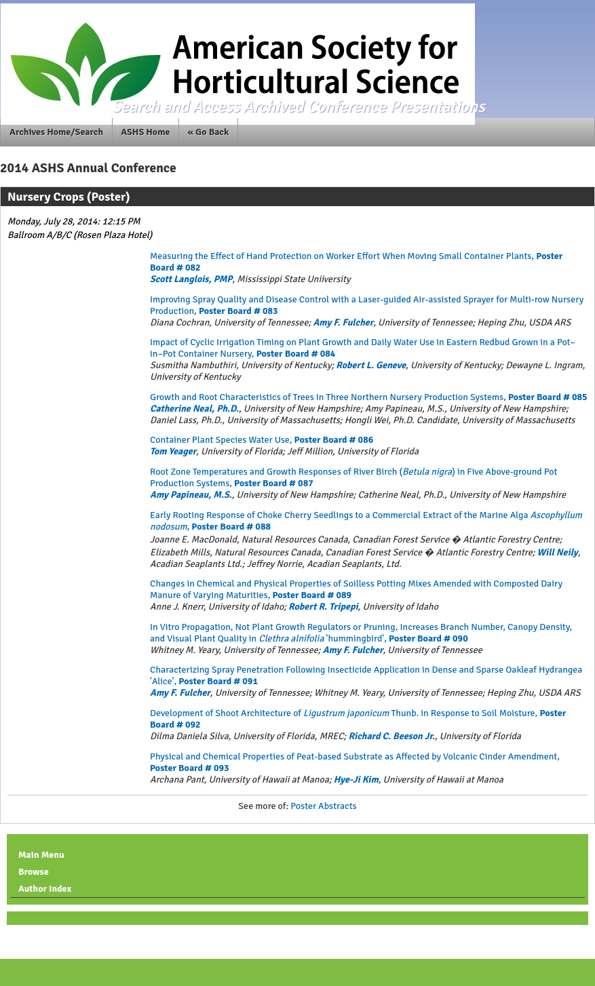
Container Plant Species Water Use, (261, 440)
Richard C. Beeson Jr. (391, 736)
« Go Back (208, 132)
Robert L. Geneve (371, 365)
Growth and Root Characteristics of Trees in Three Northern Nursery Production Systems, (369, 397)
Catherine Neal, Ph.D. (194, 408)
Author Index (44, 888)
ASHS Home (145, 132)
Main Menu (41, 855)
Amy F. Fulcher (343, 322)
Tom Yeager (173, 451)
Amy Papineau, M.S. (191, 494)
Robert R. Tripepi (323, 606)
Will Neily (557, 552)
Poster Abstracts (323, 806)
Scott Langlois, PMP (191, 279)
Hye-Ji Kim (356, 779)
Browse (33, 871)
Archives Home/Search (56, 132)
